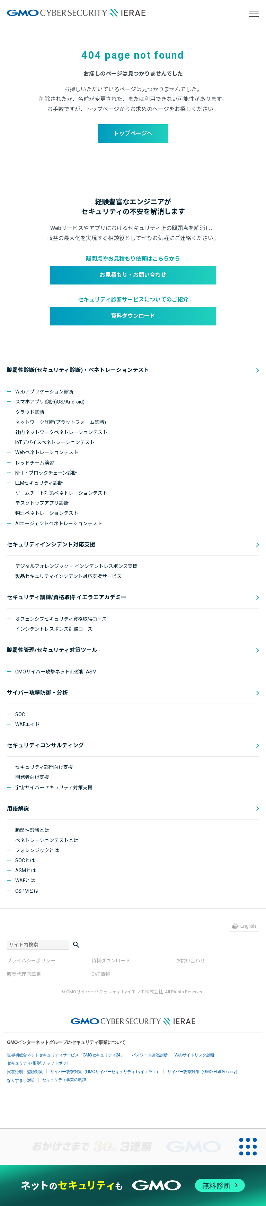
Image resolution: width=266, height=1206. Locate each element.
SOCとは (25, 860)
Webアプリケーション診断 (44, 391)
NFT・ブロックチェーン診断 (46, 473)
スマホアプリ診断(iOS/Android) (50, 402)
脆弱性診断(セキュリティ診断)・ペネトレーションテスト (78, 370)
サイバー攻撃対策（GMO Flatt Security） (203, 1071)
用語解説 (18, 808)
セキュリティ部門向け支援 (44, 767)
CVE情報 (100, 974)
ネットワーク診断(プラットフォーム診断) (60, 422)
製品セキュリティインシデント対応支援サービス (68, 576)
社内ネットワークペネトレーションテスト (61, 432)
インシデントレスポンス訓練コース (53, 629)
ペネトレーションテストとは (46, 840)
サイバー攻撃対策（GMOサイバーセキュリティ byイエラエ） (105, 1071)
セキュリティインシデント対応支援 (51, 544)
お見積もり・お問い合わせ (133, 275)
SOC (20, 714)
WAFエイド (27, 724)
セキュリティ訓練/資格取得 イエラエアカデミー (66, 597)
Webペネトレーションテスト (46, 452)
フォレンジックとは (37, 850)
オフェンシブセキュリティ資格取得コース (61, 619)
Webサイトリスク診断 (194, 1055)
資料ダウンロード (133, 316)
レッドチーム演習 (34, 463)
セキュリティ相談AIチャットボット (38, 1063)
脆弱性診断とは (32, 830)
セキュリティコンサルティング (45, 745)
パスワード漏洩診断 (150, 1055)
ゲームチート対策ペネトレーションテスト (61, 493)
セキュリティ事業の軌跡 (64, 1079)
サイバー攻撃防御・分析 (37, 692)
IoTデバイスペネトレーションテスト (55, 442)
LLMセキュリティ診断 (39, 483)
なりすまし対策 (21, 1080)
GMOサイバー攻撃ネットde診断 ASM (56, 671)
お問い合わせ (190, 960)
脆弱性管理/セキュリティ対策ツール (52, 650)
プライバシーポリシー (31, 960)
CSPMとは (26, 891)
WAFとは (25, 880)
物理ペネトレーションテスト (46, 513)
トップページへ (133, 133)
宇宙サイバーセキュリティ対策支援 (53, 787)
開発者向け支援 (32, 777)
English (244, 926)
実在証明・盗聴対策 (25, 1071)
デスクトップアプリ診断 (42, 503)
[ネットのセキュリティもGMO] (132, 1185)
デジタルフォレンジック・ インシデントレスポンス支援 (76, 566)
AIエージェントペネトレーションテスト (58, 523)
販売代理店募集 (24, 974)
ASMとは (25, 870)
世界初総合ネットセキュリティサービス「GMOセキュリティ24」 (65, 1055)
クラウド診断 (29, 412)
